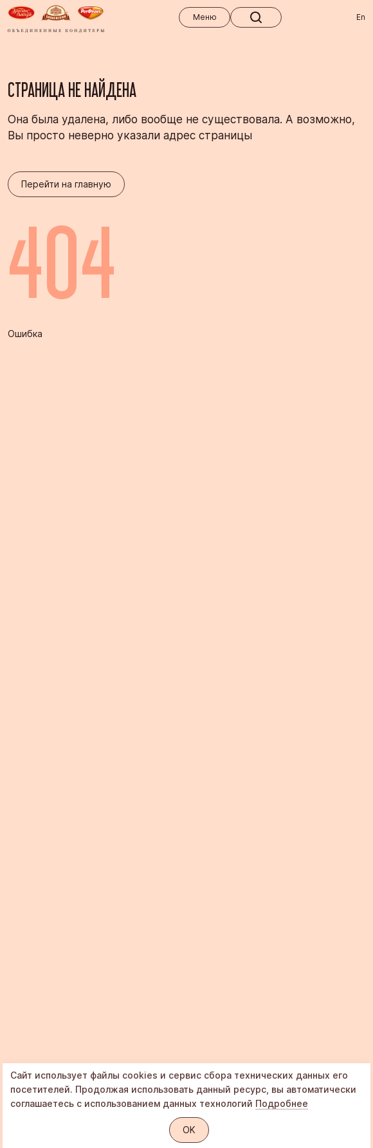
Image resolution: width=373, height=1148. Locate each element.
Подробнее (281, 1103)
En (360, 17)
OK (189, 1129)
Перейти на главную (66, 183)
